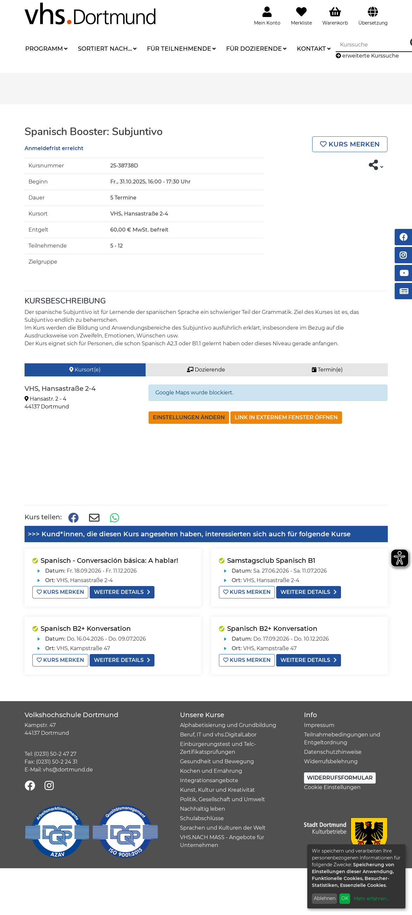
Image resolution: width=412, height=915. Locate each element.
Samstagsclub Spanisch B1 (271, 560)
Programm (44, 48)
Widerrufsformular (340, 778)
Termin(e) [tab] (327, 370)
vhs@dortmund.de (68, 770)
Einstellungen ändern (189, 417)
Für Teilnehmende (179, 48)
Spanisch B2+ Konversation (86, 628)
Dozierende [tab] (206, 370)
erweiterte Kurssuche (367, 56)
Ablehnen (324, 898)
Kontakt (311, 48)
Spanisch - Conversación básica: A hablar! (109, 560)
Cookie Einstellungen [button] (332, 787)
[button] (376, 165)
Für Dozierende (254, 48)
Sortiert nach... (105, 48)
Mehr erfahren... (371, 899)
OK (345, 898)
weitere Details (122, 592)
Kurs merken (350, 144)
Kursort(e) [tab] (84, 370)
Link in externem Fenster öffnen (286, 417)
